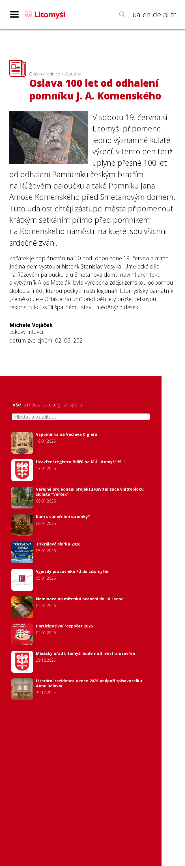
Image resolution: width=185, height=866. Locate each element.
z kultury (52, 405)
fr (173, 14)
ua (136, 14)
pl (166, 14)
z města (32, 405)
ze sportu (73, 405)
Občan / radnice (44, 74)
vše (17, 405)
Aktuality (73, 74)
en (146, 14)
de (157, 14)
